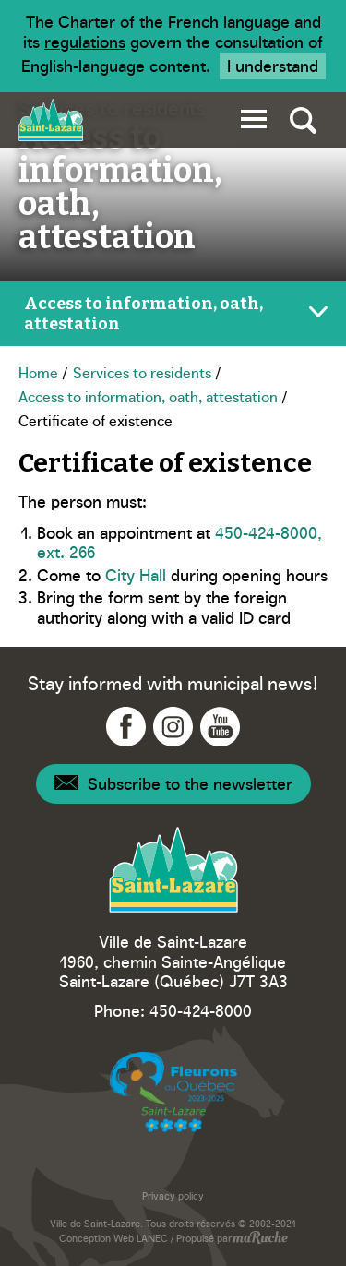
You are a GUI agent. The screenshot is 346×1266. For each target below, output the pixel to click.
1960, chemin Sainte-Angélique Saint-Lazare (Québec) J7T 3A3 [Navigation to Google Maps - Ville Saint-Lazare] (173, 971)
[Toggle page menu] (173, 313)
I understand (272, 65)
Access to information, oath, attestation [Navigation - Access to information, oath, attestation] (148, 396)
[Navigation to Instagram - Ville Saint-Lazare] (173, 726)
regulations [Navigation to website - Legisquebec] (84, 41)
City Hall (135, 574)
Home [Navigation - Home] (38, 372)
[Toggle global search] (303, 120)
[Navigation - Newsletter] (173, 784)
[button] (254, 116)
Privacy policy (173, 1195)
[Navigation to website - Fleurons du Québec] (173, 1092)
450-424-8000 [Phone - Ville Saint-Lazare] (200, 1009)
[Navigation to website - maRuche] (260, 1239)
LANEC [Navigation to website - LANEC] (152, 1238)
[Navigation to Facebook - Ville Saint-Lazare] (126, 726)
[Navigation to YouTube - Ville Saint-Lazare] (220, 726)
